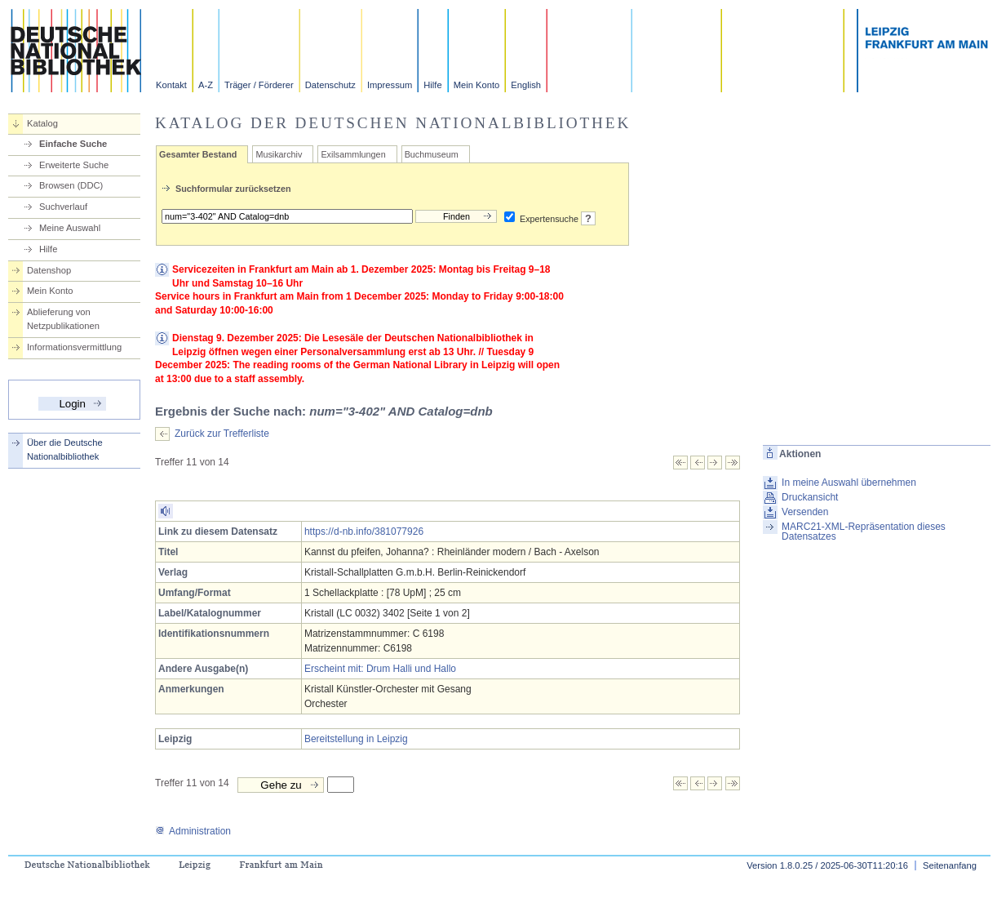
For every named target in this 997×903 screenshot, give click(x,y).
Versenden (805, 512)
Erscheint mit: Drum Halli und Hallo (380, 668)
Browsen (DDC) (71, 185)
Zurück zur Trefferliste (222, 433)
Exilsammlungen (353, 154)
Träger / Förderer (259, 85)
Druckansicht (810, 497)
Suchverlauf (63, 206)
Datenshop (49, 270)
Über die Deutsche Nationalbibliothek (65, 449)
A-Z (205, 85)
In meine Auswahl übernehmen (849, 482)
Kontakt (171, 85)
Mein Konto (477, 85)
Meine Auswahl (69, 228)
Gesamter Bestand (198, 154)
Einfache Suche (73, 144)
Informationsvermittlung (74, 347)
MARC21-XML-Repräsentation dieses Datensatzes (864, 531)
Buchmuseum (432, 154)
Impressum (389, 85)
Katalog (42, 123)
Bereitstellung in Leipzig (356, 739)
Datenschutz (330, 85)
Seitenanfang (950, 865)
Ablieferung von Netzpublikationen (63, 319)
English (526, 85)
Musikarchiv (278, 154)
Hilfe (432, 85)
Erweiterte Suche (74, 165)
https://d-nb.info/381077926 (363, 531)
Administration (193, 831)
